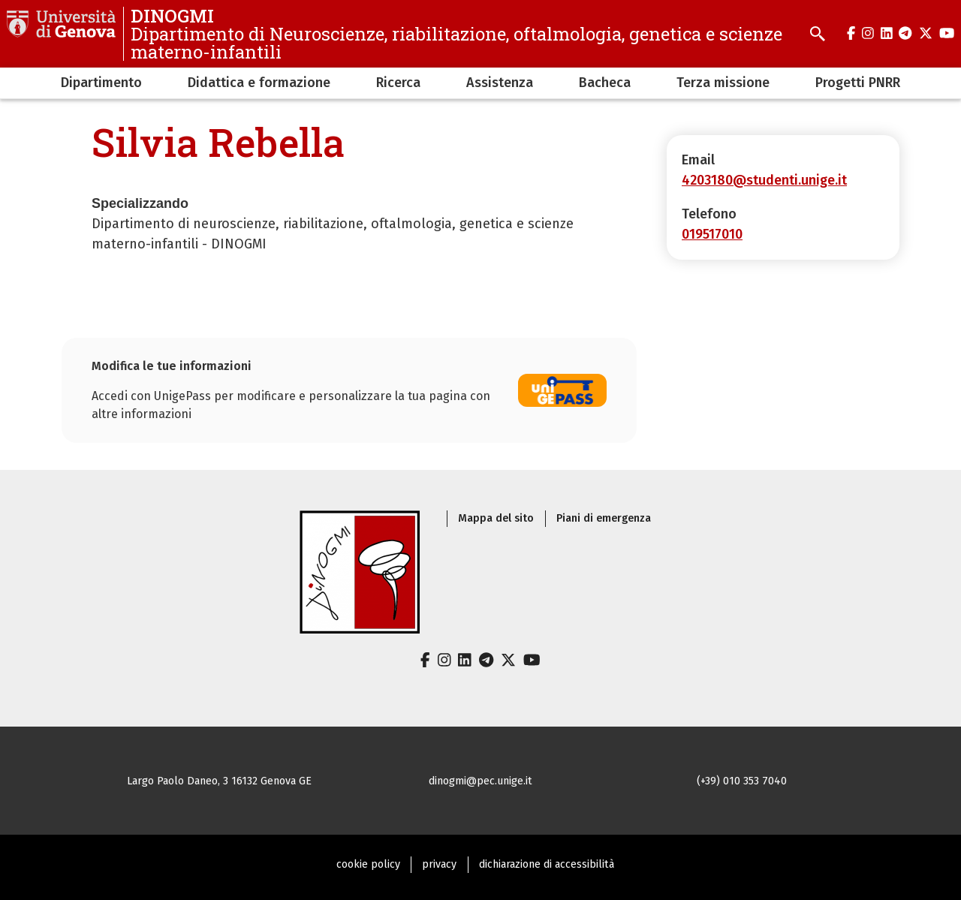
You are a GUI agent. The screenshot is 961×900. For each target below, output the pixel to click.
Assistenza (499, 82)
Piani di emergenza (603, 518)
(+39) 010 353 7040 (742, 781)
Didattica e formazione (259, 82)
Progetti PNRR (857, 82)
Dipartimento (101, 82)
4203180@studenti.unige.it (764, 180)
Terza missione (723, 82)
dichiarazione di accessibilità (546, 864)
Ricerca (398, 82)
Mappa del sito (496, 518)
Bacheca (605, 82)
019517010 (712, 234)
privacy (439, 864)
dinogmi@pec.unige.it (480, 781)
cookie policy (368, 864)
